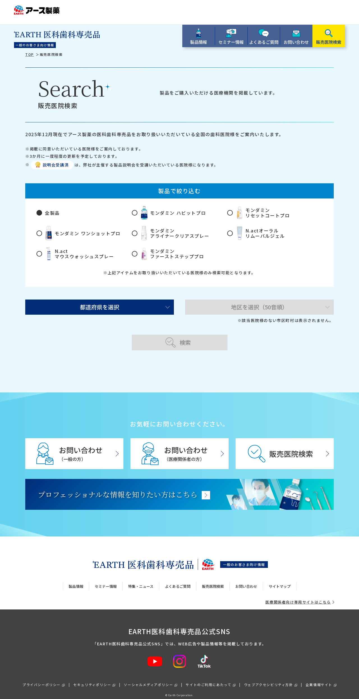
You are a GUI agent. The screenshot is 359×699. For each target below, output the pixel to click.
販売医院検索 (213, 581)
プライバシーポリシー (41, 679)
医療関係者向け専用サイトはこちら (298, 597)
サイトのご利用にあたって (208, 679)
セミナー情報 (106, 581)
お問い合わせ (246, 581)
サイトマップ (280, 581)
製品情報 (76, 581)
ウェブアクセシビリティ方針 (268, 679)
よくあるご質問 (177, 581)
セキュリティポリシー (92, 679)
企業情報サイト (319, 679)
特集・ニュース (140, 581)
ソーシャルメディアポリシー (148, 679)
